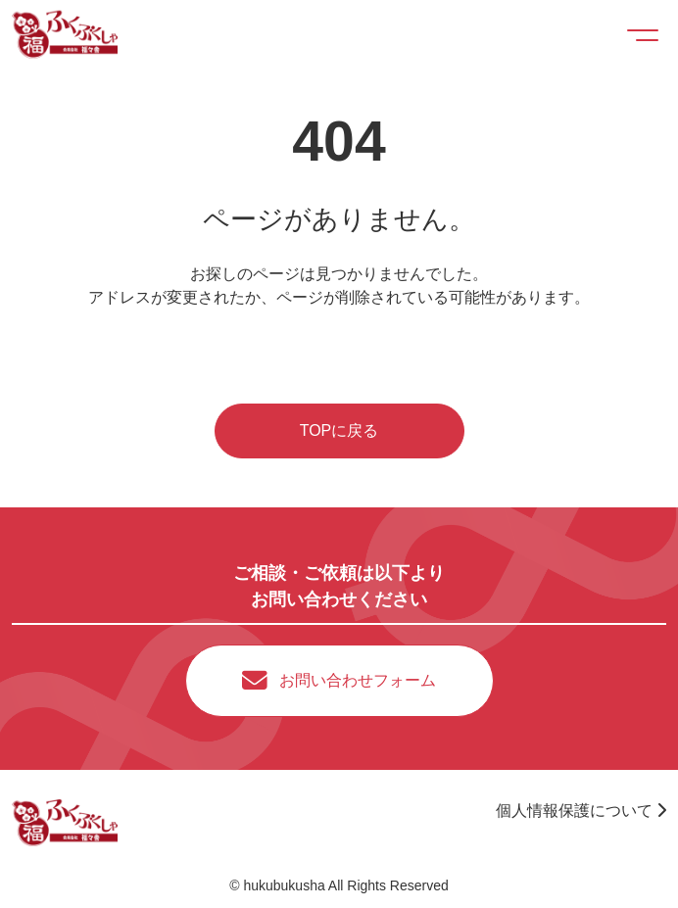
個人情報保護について (581, 810)
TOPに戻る (339, 430)
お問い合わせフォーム (357, 680)
